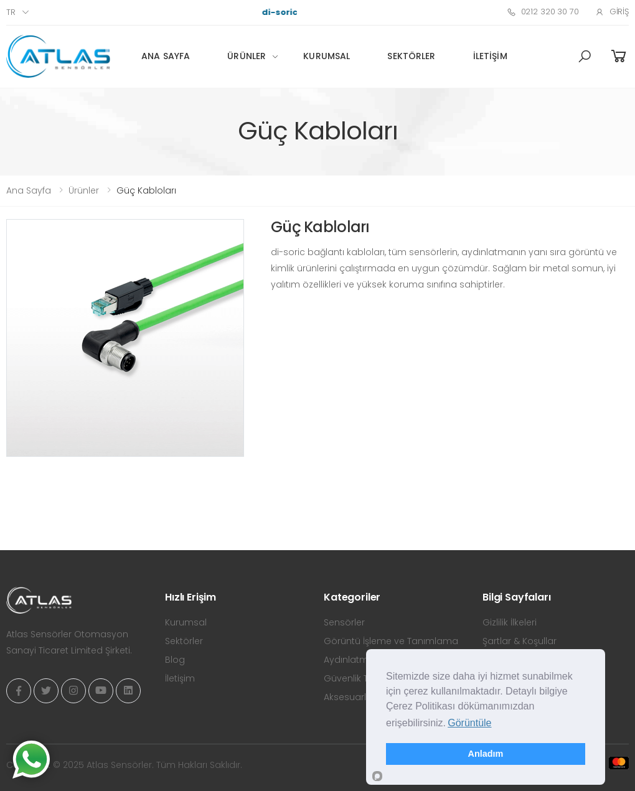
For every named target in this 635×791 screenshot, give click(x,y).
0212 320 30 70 (543, 11)
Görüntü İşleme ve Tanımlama (391, 641)
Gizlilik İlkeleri (509, 622)
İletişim (490, 56)
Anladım (486, 754)
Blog (175, 659)
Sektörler (411, 56)
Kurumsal (326, 56)
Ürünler (246, 56)
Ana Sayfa (165, 56)
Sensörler (344, 622)
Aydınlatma (349, 659)
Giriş (612, 11)
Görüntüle (469, 723)
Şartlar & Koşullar (519, 641)
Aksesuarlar (349, 697)
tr (11, 12)
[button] (584, 56)
